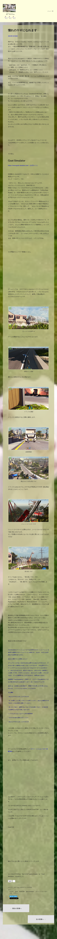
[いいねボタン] (10, 881)
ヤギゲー (15, 893)
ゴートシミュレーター (41, 891)
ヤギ (18, 887)
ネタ (15, 887)
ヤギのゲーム (23, 887)
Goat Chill (22, 891)
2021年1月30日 (13, 36)
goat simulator (30, 891)
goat (16, 891)
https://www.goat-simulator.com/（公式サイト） (23, 165)
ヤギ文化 (29, 887)
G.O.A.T (12, 891)
